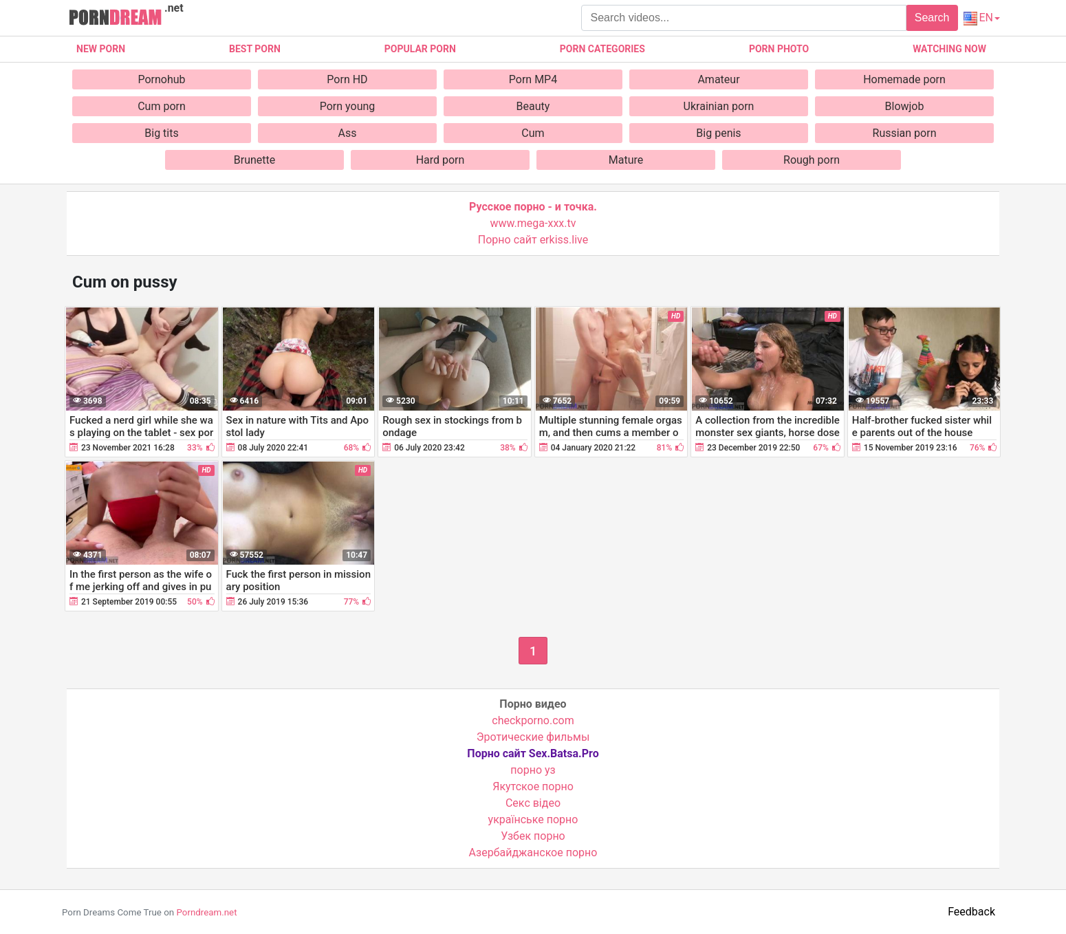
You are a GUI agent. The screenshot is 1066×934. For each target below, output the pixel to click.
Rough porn (811, 159)
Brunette (254, 159)
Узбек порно (533, 836)
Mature (626, 159)
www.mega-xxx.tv (533, 223)
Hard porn (440, 159)
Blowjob (904, 106)
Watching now (949, 48)
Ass (347, 133)
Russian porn (905, 133)
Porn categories (602, 48)
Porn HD (347, 79)
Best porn (255, 48)
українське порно (533, 819)
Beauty (533, 106)
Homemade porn (904, 79)
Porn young (348, 106)
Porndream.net (206, 912)
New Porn (100, 48)
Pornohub (161, 79)
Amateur (718, 79)
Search (932, 17)
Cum (532, 133)
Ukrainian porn (719, 106)
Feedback (971, 911)
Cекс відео (533, 803)
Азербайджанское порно (533, 852)
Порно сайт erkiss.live (533, 239)
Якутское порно (533, 786)
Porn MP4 (533, 79)
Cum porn (162, 106)
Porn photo (779, 48)
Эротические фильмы (533, 736)
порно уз (532, 769)
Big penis (718, 133)
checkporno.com (533, 720)
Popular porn (420, 48)
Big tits (161, 133)
